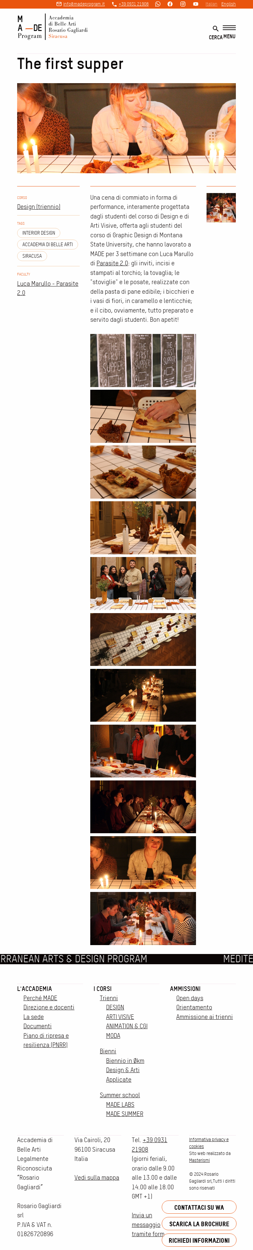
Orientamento (194, 1007)
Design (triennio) (38, 207)
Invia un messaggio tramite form (148, 1224)
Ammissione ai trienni (204, 1017)
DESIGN (115, 1007)
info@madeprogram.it (84, 4)
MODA (113, 1035)
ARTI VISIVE (120, 1017)
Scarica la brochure (199, 1224)
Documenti (37, 1026)
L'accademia (34, 989)
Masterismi (199, 1160)
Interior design (38, 233)
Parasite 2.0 (112, 263)
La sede (33, 1017)
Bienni (108, 1051)
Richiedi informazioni (199, 1240)
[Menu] (229, 32)
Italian (211, 4)
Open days (189, 998)
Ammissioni (185, 989)
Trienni (109, 998)
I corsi (103, 989)
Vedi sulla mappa (96, 1177)
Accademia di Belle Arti (47, 244)
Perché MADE (40, 998)
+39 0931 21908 (134, 4)
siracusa (32, 256)
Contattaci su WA (199, 1207)
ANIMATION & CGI (127, 1026)
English (228, 4)
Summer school (120, 1095)
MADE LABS (120, 1104)
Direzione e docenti (48, 1007)
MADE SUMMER (124, 1114)
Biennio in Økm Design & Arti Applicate (125, 1070)
